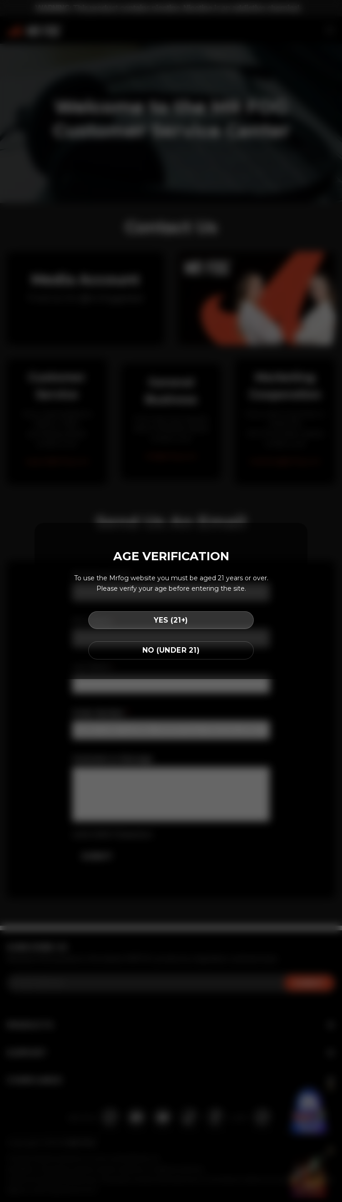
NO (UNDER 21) (171, 650)
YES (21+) (171, 620)
